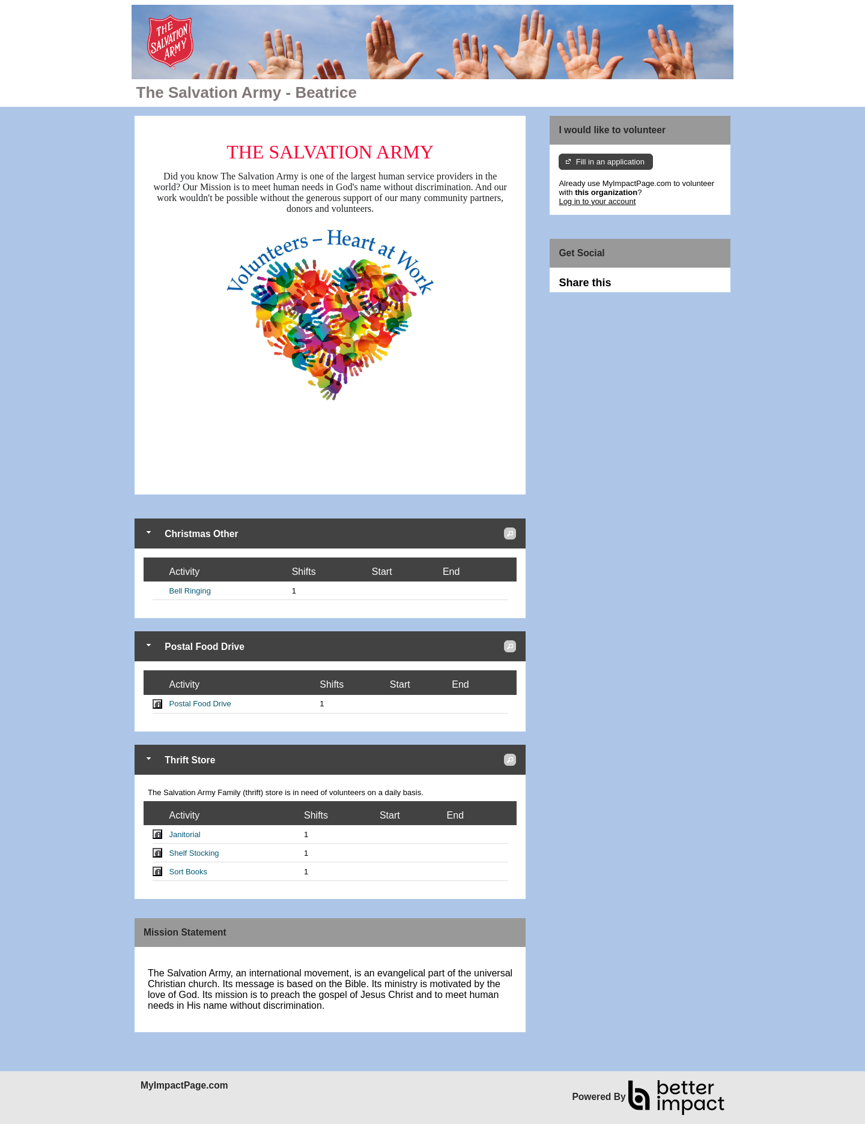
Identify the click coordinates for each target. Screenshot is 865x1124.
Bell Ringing (190, 590)
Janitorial (185, 834)
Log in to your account (597, 201)
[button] (510, 533)
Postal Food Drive (200, 703)
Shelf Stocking (194, 853)
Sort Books (188, 871)
